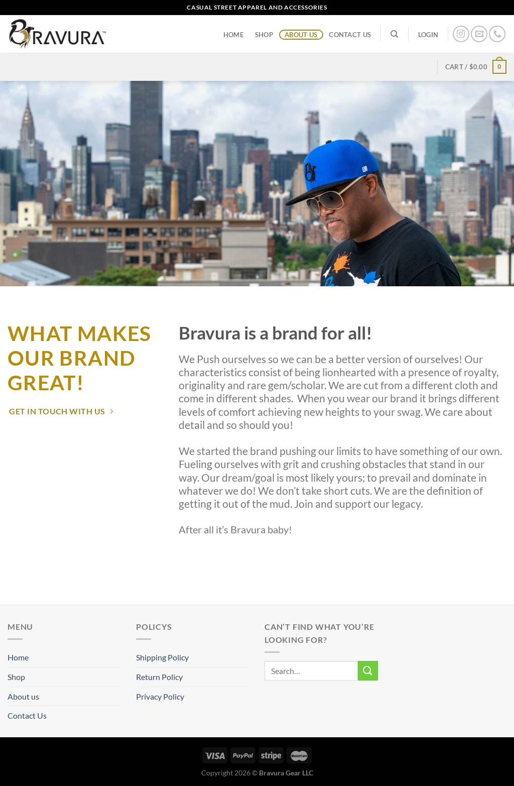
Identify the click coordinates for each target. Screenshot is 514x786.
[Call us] (497, 34)
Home (233, 35)
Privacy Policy (160, 696)
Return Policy (159, 677)
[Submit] (368, 671)
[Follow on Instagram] (461, 34)
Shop (264, 35)
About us (301, 35)
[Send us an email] (479, 34)
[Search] (395, 34)
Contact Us (350, 35)
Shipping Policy (162, 657)
